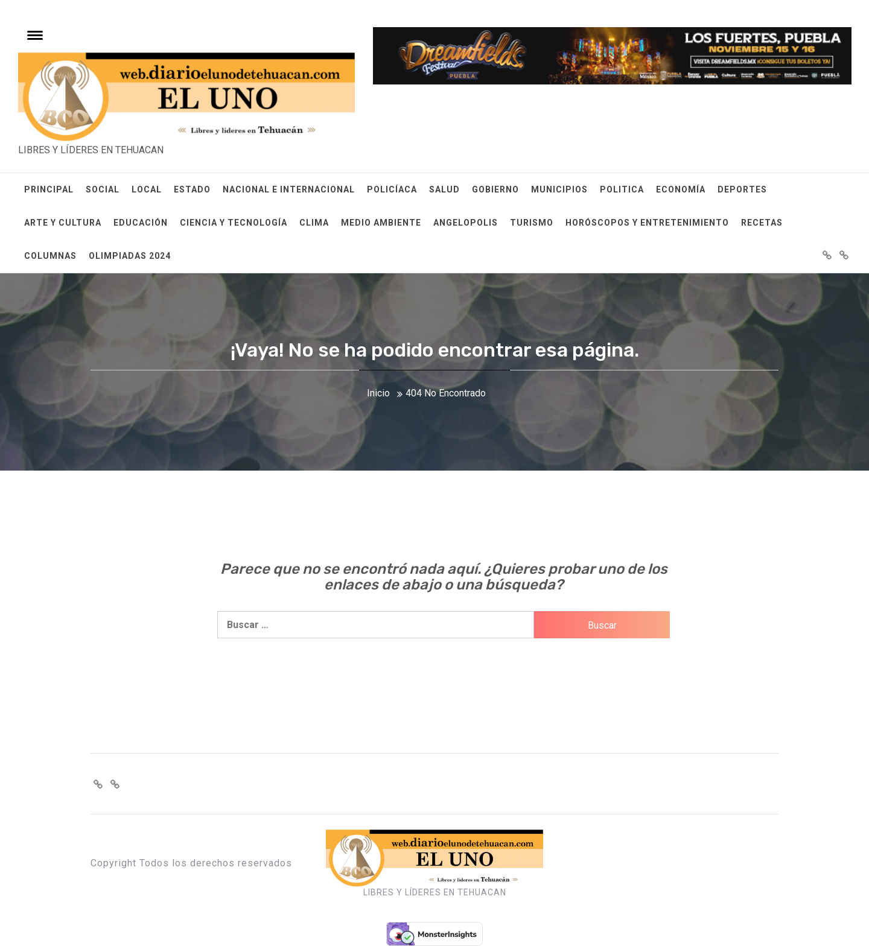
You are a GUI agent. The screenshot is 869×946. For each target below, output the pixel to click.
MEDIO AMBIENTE (381, 222)
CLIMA (314, 222)
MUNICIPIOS (559, 189)
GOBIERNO (495, 189)
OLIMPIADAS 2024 (130, 256)
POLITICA (622, 189)
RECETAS (762, 222)
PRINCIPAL (49, 189)
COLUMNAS (50, 256)
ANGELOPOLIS (465, 222)
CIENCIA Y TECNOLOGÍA (233, 222)
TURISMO (531, 222)
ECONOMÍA (680, 189)
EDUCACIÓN (140, 222)
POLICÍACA (392, 189)
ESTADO (192, 189)
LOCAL (147, 189)
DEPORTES (742, 189)
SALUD (444, 189)
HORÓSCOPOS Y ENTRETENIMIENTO (647, 222)
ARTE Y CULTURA (62, 222)
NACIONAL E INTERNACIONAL (289, 189)
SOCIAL (102, 189)
